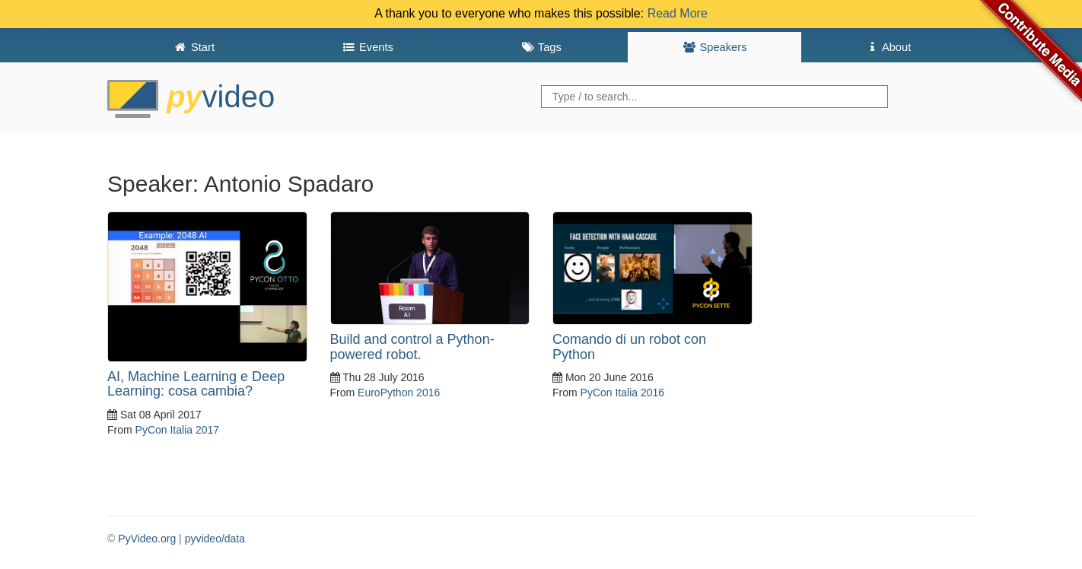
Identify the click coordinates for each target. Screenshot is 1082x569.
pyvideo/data (215, 538)
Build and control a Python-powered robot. (412, 347)
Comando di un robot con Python (629, 347)
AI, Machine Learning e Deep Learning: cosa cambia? (196, 384)
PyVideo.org (147, 538)
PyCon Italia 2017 (177, 430)
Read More (678, 13)
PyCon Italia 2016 (623, 392)
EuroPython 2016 (399, 392)
